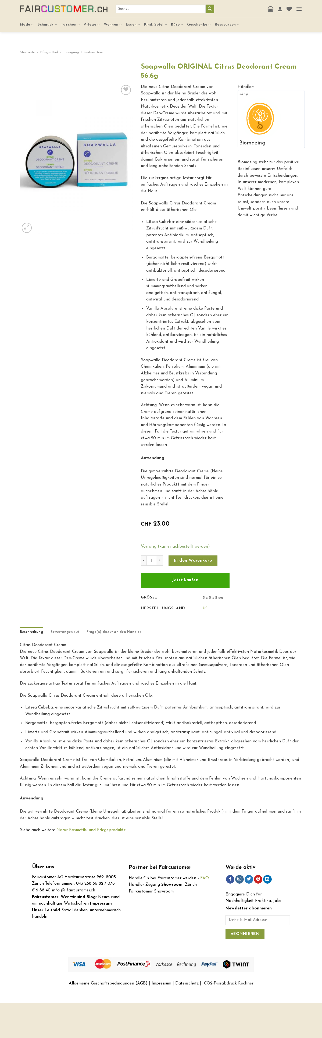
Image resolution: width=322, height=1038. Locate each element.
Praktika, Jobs (268, 901)
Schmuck (47, 21)
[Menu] (299, 7)
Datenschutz (187, 983)
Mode (27, 21)
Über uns (43, 867)
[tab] (31, 632)
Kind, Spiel (155, 21)
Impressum (161, 983)
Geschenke (199, 21)
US (205, 608)
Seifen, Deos (93, 52)
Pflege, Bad (49, 52)
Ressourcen (227, 21)
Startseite (27, 52)
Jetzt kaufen (185, 580)
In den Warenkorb (193, 560)
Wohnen (113, 21)
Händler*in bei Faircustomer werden (162, 878)
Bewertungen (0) (65, 632)
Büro (177, 21)
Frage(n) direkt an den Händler (114, 632)
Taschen (70, 21)
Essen (133, 21)
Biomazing (252, 143)
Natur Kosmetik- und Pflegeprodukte (91, 830)
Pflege (92, 21)
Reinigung (71, 52)
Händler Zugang (144, 885)
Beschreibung (31, 632)
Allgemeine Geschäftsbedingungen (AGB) (108, 983)
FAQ (204, 878)
